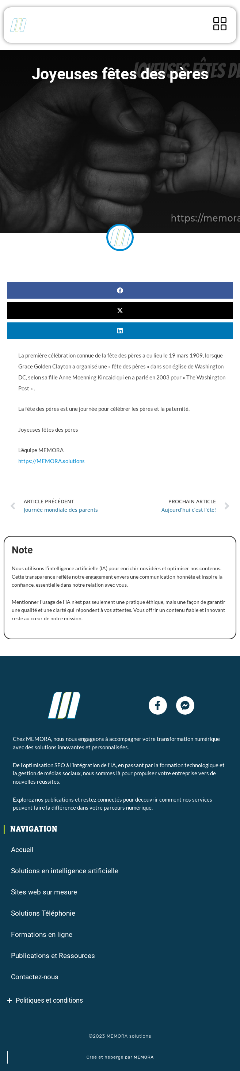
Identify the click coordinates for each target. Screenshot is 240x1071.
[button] (120, 290)
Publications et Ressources (53, 955)
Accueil (22, 849)
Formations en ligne (41, 934)
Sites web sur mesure (44, 892)
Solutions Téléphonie (43, 913)
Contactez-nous (34, 977)
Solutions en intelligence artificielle (64, 871)
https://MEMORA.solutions (51, 461)
